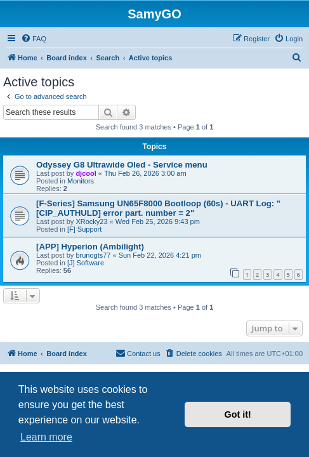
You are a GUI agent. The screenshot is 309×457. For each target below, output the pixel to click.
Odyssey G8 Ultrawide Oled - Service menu (121, 164)
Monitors (80, 181)
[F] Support (84, 229)
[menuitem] (33, 38)
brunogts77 (93, 255)
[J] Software (85, 263)
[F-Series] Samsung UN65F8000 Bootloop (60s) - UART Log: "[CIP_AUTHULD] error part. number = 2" (158, 208)
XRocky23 (91, 221)
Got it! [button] (238, 414)
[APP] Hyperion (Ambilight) (90, 246)
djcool (86, 173)
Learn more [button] (46, 437)
